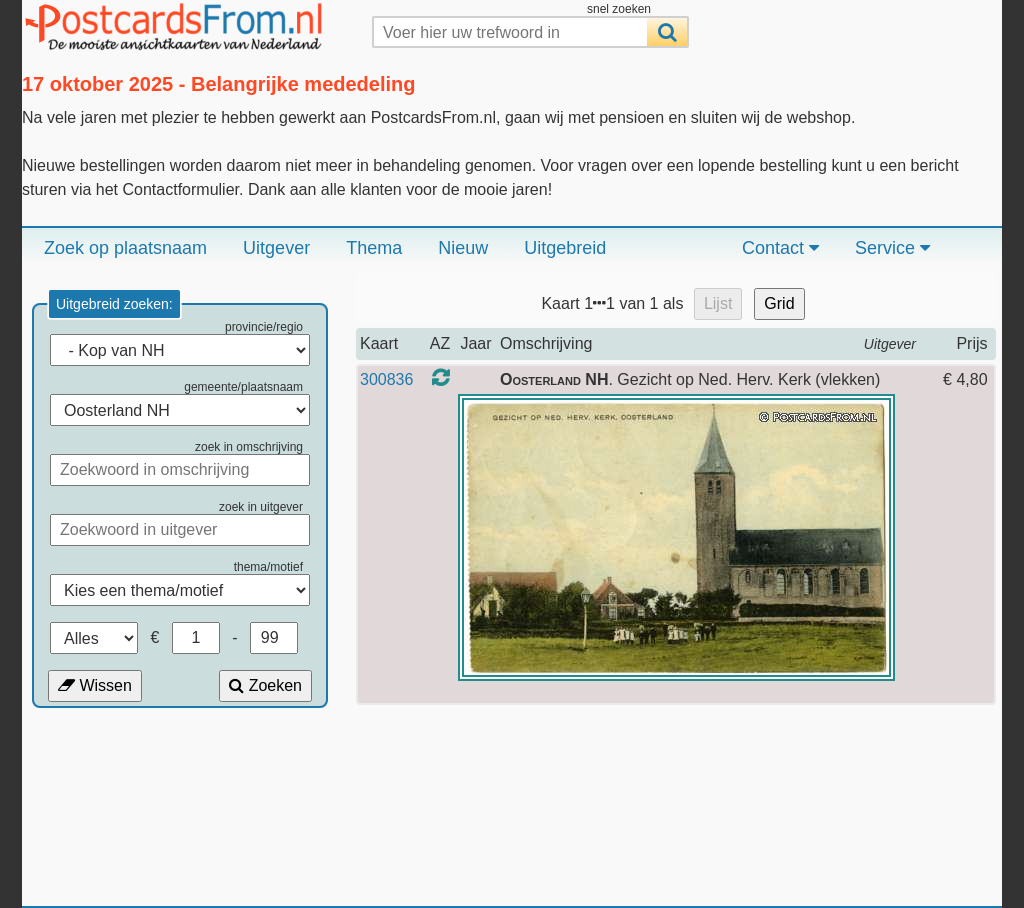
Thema (374, 248)
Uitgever (276, 248)
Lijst (718, 303)
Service (892, 248)
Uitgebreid (565, 248)
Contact (780, 248)
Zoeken (265, 685)
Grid (779, 303)
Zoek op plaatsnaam (125, 248)
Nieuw (463, 248)
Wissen (95, 685)
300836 (386, 379)
